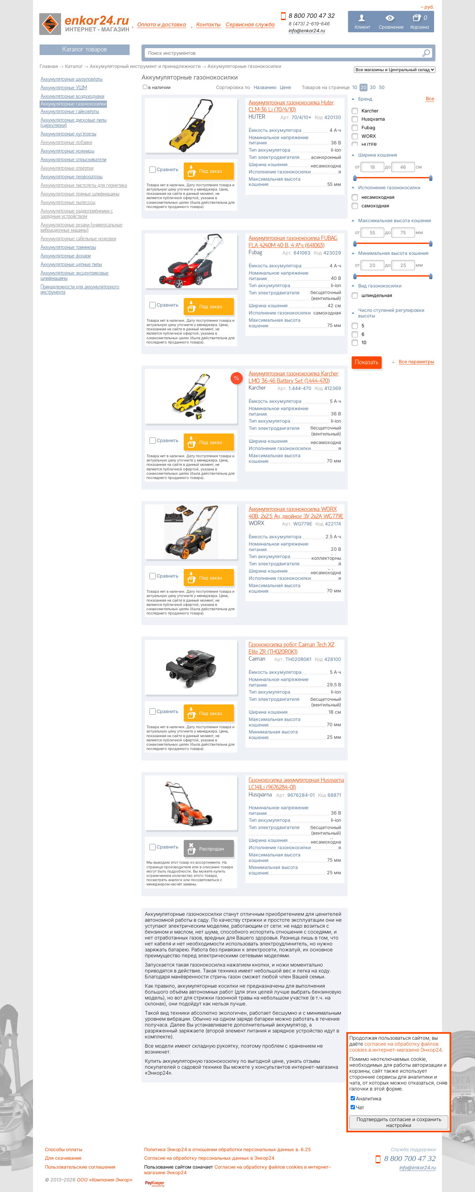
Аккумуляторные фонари (66, 256)
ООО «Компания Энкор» (104, 1179)
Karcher (370, 110)
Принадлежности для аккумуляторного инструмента (80, 289)
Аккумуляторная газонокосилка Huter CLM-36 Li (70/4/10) (291, 106)
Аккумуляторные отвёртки (67, 168)
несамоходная (378, 197)
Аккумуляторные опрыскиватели (73, 160)
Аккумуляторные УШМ (64, 88)
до (388, 166)
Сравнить (167, 169)
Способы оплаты (63, 1149)
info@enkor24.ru (307, 30)
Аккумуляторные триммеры (68, 247)
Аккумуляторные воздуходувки (72, 96)
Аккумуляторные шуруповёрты (72, 79)
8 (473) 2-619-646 (309, 23)
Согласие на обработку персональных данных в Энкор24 (209, 1158)
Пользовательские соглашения (80, 1167)
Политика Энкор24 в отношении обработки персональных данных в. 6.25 (227, 1149)
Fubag (368, 127)
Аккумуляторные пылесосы (68, 202)
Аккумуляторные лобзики (66, 142)
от (357, 166)
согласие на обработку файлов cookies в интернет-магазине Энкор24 (395, 1047)
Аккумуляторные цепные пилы (71, 264)
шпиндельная (377, 295)
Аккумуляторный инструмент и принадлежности (145, 66)
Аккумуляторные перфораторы (72, 177)
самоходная (375, 205)
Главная (49, 66)
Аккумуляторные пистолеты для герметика (84, 185)
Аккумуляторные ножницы (67, 151)
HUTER (369, 144)
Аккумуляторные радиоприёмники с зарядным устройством (77, 214)
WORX (369, 136)
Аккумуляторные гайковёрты (70, 111)
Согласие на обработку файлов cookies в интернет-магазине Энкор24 (237, 1169)
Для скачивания (63, 1158)
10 (364, 342)
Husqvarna (373, 119)
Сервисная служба (250, 24)
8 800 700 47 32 (312, 15)
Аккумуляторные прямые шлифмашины (80, 194)
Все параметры (416, 361)
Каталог (74, 66)
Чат (357, 1107)
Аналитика (366, 1098)
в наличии (159, 87)
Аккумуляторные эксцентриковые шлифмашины (75, 276)
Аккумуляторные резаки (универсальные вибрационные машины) (81, 228)
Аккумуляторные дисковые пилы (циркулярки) (74, 123)
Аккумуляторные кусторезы (68, 134)
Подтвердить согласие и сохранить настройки (399, 1122)
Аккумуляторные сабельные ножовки (78, 239)
